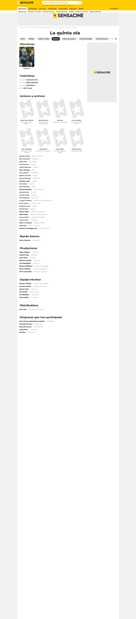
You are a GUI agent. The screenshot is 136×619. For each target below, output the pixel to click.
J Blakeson (26, 76)
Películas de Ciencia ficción (47, 35)
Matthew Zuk (24, 200)
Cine (26, 35)
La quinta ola (59, 35)
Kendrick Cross (24, 214)
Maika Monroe (76, 157)
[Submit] (80, 2)
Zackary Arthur (24, 164)
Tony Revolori (24, 172)
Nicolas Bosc (23, 217)
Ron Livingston (27, 157)
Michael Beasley (25, 186)
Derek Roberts (24, 194)
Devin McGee (24, 211)
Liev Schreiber (76, 128)
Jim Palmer (23, 192)
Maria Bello (60, 157)
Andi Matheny (24, 206)
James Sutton (24, 225)
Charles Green (24, 203)
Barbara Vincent (25, 183)
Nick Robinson (43, 128)
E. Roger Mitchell (25, 208)
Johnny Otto (23, 228)
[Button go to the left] (112, 46)
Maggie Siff (43, 157)
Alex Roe (60, 128)
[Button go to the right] (115, 46)
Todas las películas (34, 35)
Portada (21, 35)
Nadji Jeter (23, 169)
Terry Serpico (24, 181)
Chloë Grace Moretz (26, 128)
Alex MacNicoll (24, 167)
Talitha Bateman (25, 175)
